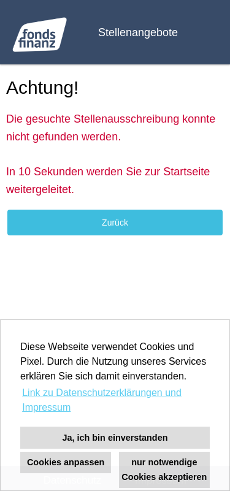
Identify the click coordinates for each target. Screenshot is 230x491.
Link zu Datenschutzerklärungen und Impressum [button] (102, 400)
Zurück (115, 222)
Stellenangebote (138, 32)
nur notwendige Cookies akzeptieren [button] (164, 469)
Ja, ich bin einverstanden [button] (115, 438)
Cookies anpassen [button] (65, 462)
